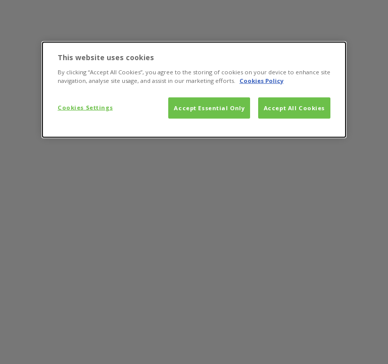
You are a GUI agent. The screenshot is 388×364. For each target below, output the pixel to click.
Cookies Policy (261, 80)
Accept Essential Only (209, 107)
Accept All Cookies (294, 107)
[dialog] (194, 90)
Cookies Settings (85, 107)
